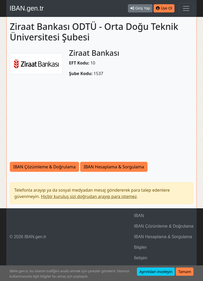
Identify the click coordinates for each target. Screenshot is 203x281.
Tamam (184, 271)
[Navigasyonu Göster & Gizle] (186, 8)
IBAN (139, 215)
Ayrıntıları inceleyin (155, 271)
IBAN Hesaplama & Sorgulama (114, 167)
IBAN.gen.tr (27, 8)
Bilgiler (140, 247)
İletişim (140, 258)
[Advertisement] (101, 122)
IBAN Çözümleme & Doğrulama (44, 167)
